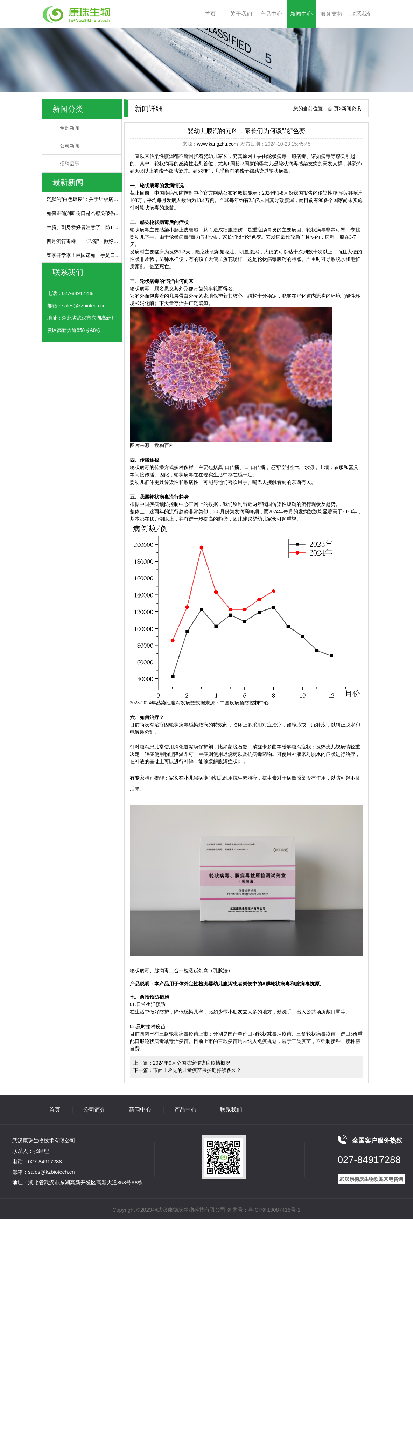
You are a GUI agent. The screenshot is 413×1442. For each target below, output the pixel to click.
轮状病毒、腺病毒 (286, 156)
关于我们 (241, 14)
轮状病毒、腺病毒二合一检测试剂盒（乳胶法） (181, 970)
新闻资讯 (351, 108)
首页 (210, 14)
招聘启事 (69, 163)
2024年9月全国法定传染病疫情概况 (191, 1063)
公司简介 (94, 1110)
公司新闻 (69, 145)
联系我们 (361, 14)
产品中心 (271, 14)
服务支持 (331, 14)
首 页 (333, 108)
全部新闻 (69, 128)
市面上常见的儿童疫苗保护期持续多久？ (197, 1070)
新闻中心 (301, 14)
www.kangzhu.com (217, 144)
